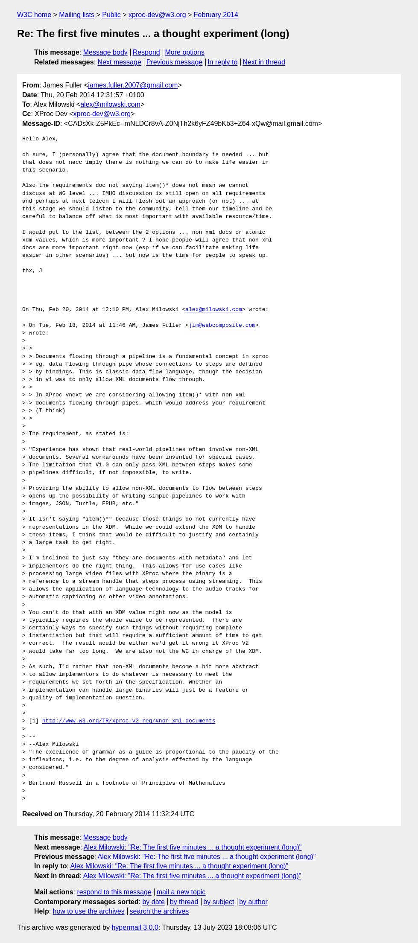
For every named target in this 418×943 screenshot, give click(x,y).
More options (185, 52)
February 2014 (216, 14)
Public (111, 14)
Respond (146, 52)
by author (253, 901)
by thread (184, 901)
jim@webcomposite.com (222, 325)
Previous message (174, 62)
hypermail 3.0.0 (134, 927)
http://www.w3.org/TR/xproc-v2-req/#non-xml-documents (129, 721)
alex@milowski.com (110, 104)
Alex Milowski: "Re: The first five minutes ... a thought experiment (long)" (193, 847)
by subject (218, 901)
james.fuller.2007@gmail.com (133, 85)
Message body (105, 52)
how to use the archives (89, 911)
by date (153, 901)
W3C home (34, 14)
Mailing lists (76, 14)
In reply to (222, 62)
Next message (119, 62)
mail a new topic (181, 892)
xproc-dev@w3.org (157, 14)
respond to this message (114, 892)
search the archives (159, 911)
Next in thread (264, 62)
